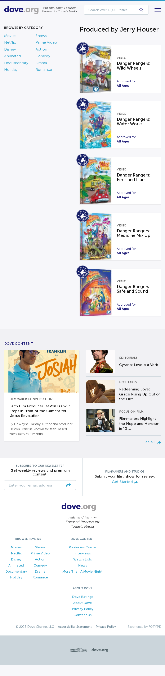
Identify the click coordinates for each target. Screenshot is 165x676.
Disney (10, 50)
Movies (10, 36)
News (82, 576)
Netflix (10, 43)
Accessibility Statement (75, 638)
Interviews (82, 564)
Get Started (125, 493)
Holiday (11, 70)
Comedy (43, 57)
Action (41, 50)
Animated (12, 57)
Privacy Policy (82, 620)
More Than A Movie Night (82, 582)
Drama (41, 64)
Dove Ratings (82, 608)
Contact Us (82, 626)
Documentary (16, 64)
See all (152, 453)
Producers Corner (83, 558)
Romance (44, 70)
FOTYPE (154, 638)
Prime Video (46, 43)
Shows (41, 36)
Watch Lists (82, 570)
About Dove (82, 614)
